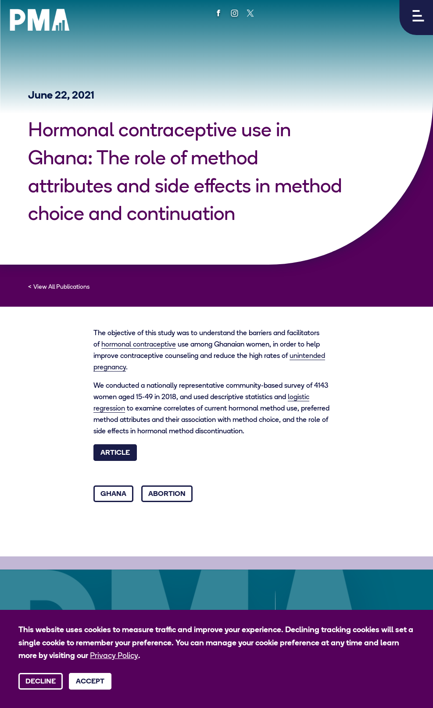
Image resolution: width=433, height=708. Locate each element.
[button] (416, 17)
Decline (40, 681)
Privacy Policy (114, 656)
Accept (90, 681)
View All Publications (61, 287)
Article (115, 453)
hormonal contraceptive (138, 344)
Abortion (167, 494)
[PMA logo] (39, 20)
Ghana (113, 494)
